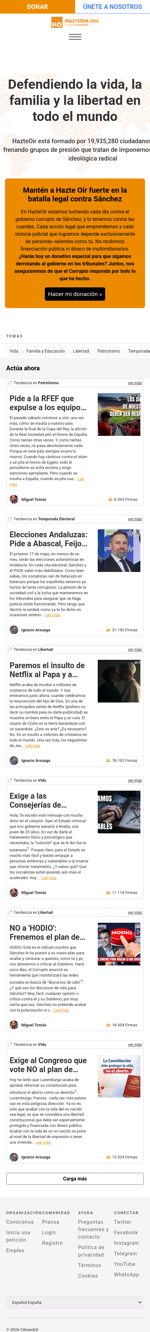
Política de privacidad (91, 1245)
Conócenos (20, 1216)
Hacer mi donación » (75, 294)
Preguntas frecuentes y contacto (93, 1223)
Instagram (126, 1237)
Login (49, 1226)
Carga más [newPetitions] (75, 1172)
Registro (52, 1237)
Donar (37, 7)
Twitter (122, 1216)
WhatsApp (126, 1268)
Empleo (15, 1244)
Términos (89, 1259)
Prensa (50, 1216)
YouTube (124, 1258)
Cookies (88, 1270)
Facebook (126, 1226)
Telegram (125, 1247)
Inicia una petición (18, 1230)
